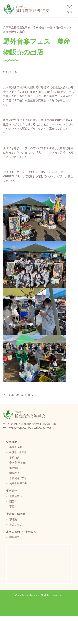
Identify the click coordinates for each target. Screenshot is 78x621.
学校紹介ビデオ (18, 478)
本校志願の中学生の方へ (21, 531)
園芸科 (13, 501)
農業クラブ (15, 524)
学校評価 (14, 473)
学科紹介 (11, 490)
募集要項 (14, 537)
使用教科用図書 (18, 483)
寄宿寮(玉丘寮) (17, 462)
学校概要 (11, 441)
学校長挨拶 (15, 447)
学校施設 (14, 457)
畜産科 (13, 506)
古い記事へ (10, 394)
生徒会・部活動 (15, 514)
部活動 (13, 519)
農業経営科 (15, 496)
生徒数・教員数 (18, 452)
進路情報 (14, 467)
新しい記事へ (25, 394)
